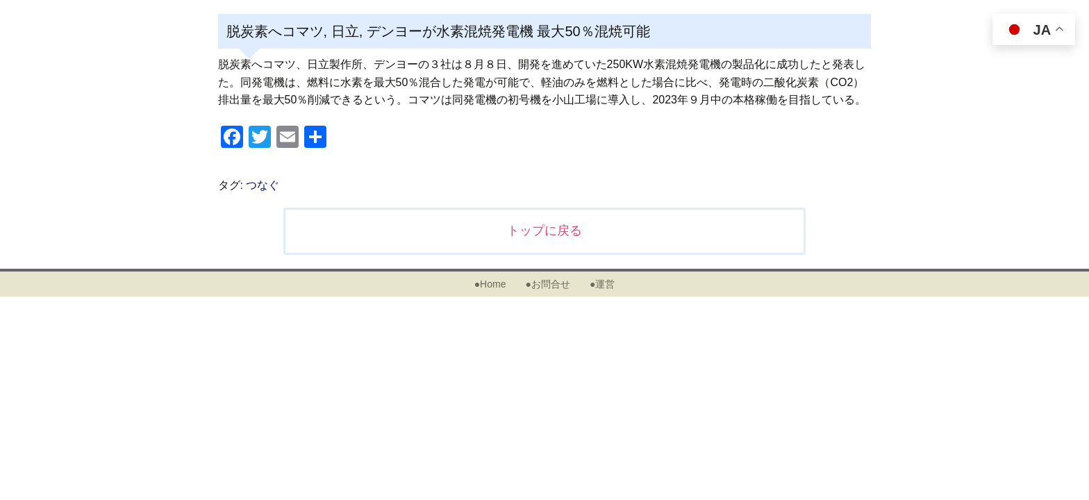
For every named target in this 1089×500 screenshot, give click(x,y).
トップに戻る (544, 231)
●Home (490, 284)
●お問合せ (547, 284)
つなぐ (262, 185)
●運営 (602, 284)
